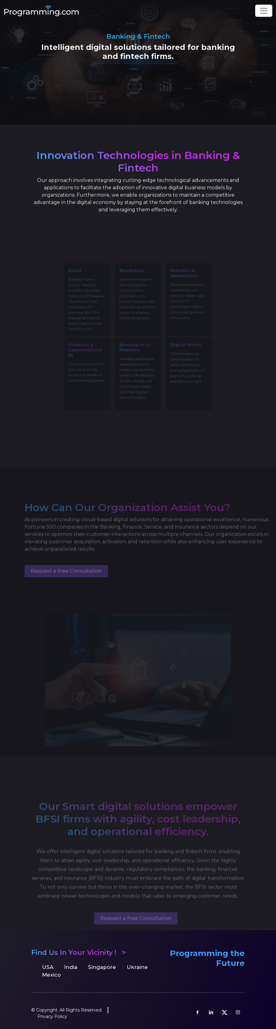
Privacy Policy (52, 1016)
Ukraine (137, 967)
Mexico (51, 975)
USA (47, 967)
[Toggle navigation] (263, 11)
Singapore (102, 967)
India (70, 967)
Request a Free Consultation (66, 580)
